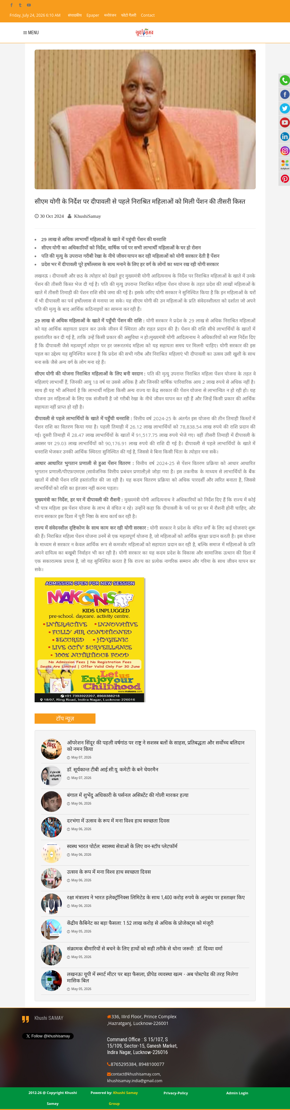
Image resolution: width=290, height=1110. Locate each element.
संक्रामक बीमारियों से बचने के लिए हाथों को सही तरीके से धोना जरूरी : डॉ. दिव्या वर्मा (144, 949)
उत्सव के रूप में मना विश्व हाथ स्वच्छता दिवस (109, 872)
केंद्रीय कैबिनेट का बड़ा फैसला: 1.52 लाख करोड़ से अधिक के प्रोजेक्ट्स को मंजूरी (140, 923)
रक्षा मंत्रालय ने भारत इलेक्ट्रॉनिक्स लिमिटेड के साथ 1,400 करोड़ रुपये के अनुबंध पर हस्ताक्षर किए (156, 897)
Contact (148, 15)
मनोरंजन (110, 15)
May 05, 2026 (81, 931)
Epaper (93, 15)
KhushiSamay (87, 216)
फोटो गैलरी (128, 15)
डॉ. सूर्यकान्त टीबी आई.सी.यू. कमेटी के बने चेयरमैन (112, 770)
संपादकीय (75, 15)
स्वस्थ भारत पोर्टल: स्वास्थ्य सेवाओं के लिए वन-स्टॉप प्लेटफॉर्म (122, 846)
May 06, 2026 (81, 803)
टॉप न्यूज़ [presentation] (65, 718)
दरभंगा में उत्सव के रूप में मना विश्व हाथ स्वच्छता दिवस (118, 821)
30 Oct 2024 (52, 216)
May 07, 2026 (81, 757)
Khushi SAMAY (48, 1018)
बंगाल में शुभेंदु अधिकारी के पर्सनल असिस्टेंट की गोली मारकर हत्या (127, 795)
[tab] (65, 718)
